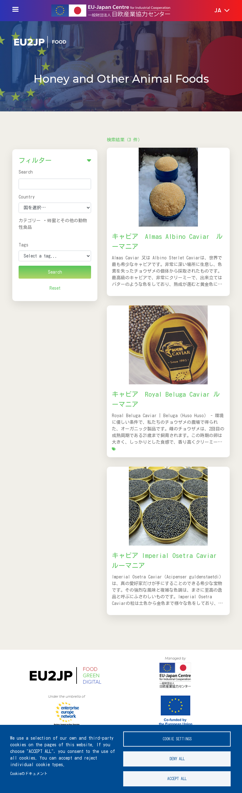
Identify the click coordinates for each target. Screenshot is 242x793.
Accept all (177, 778)
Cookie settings (177, 739)
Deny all (177, 758)
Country (27, 197)
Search (26, 172)
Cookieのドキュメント (29, 773)
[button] (217, 11)
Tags (23, 245)
